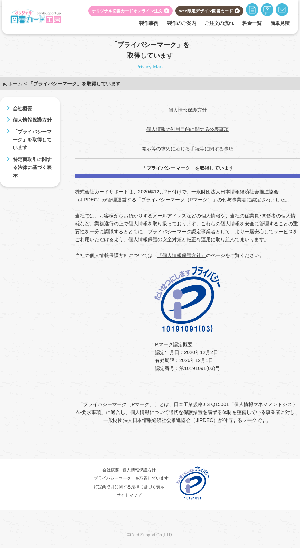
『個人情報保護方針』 (181, 255)
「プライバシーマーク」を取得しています (32, 139)
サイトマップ (129, 495)
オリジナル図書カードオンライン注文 (127, 11)
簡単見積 (280, 23)
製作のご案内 (181, 23)
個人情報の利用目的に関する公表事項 (187, 129)
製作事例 (148, 23)
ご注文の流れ (219, 23)
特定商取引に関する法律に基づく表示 (32, 167)
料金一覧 (252, 23)
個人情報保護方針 (32, 120)
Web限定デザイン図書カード (206, 11)
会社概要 (22, 108)
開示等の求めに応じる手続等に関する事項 (188, 148)
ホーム (15, 83)
